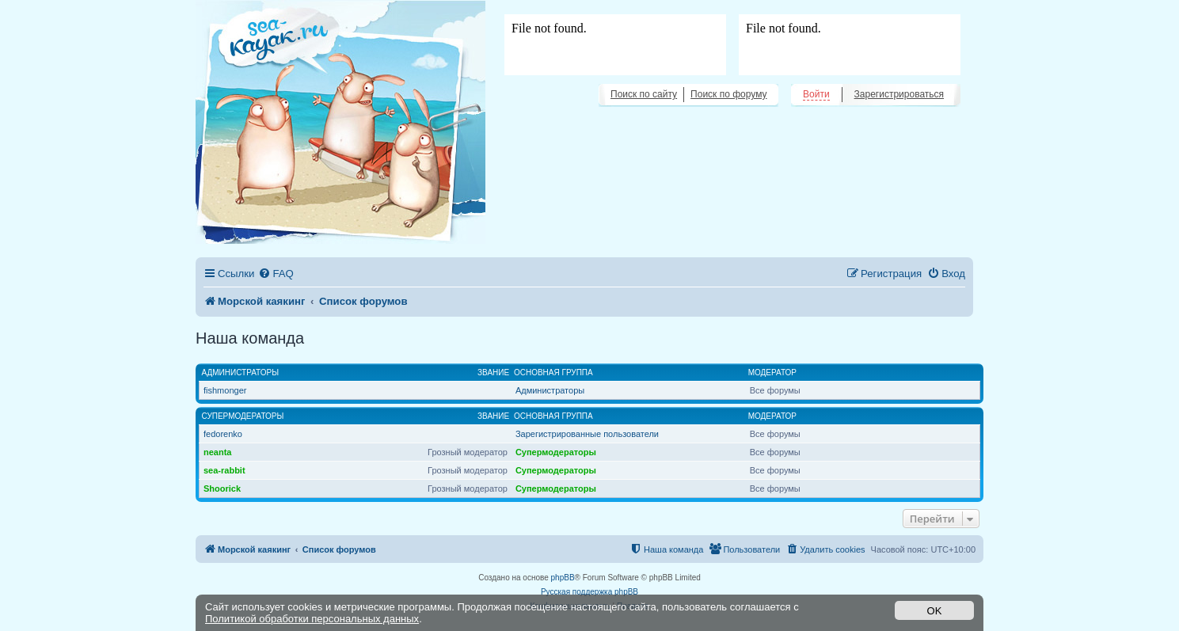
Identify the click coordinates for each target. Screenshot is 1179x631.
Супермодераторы (243, 416)
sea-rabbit (224, 470)
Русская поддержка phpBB (589, 591)
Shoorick (222, 488)
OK (934, 611)
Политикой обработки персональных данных (312, 619)
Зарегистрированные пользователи (587, 434)
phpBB (563, 577)
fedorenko (222, 434)
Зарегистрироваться (899, 94)
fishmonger (224, 390)
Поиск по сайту (643, 94)
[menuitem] (275, 273)
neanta (217, 452)
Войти (816, 94)
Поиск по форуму (728, 94)
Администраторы (241, 372)
